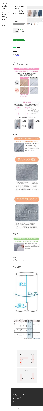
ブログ (23, 391)
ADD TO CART (19, 40)
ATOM (23, 394)
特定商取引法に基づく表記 (17, 397)
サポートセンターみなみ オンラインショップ (5, 6)
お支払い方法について (16, 395)
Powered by (35, 408)
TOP (14, 391)
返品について (15, 394)
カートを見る (5, 14)
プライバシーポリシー (16, 398)
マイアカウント (4, 25)
